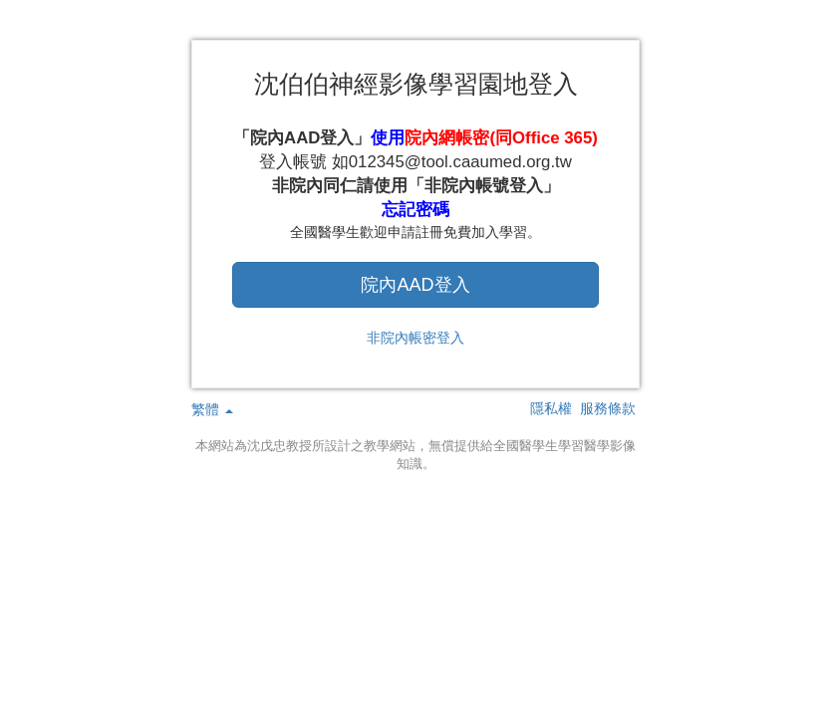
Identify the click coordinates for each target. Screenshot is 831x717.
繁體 (212, 409)
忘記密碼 (415, 209)
